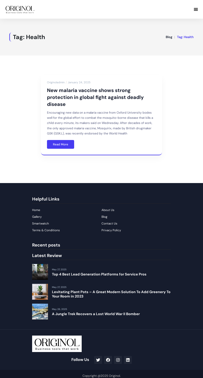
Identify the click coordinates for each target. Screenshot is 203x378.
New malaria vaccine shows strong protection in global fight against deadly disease (95, 97)
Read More (60, 144)
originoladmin (56, 82)
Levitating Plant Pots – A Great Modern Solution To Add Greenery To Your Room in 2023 (111, 294)
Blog (169, 37)
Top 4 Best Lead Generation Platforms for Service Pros (99, 274)
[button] (195, 9)
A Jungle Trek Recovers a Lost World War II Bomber (96, 314)
